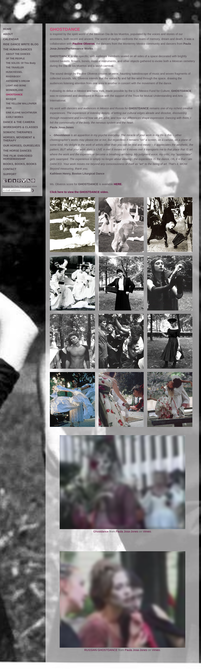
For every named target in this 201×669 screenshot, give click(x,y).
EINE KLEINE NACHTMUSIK (21, 112)
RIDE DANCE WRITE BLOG (20, 44)
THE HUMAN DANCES (17, 49)
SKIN (9, 108)
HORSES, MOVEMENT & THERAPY (19, 139)
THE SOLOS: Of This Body (21, 63)
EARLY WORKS (14, 117)
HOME (7, 29)
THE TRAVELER (15, 67)
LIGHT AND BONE (16, 85)
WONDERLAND (14, 90)
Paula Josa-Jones (127, 531)
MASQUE (11, 99)
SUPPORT (9, 174)
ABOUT (8, 34)
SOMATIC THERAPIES (17, 132)
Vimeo (147, 531)
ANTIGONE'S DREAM (18, 81)
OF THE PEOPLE (15, 58)
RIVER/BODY (13, 76)
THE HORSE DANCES (17, 150)
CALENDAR (11, 39)
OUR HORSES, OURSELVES (21, 145)
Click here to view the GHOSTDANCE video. (79, 192)
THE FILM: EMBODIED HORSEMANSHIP (17, 157)
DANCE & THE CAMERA (19, 122)
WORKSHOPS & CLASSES (20, 127)
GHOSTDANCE (14, 94)
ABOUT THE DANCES (18, 54)
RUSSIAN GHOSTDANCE (101, 650)
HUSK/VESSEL (14, 72)
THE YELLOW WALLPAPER (21, 103)
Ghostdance (101, 531)
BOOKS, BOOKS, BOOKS (20, 164)
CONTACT (9, 169)
